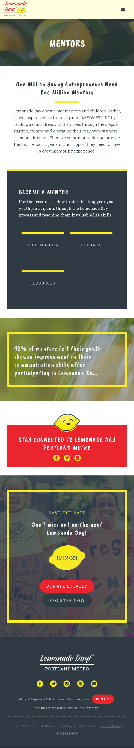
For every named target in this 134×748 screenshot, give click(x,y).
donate (103, 699)
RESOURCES (42, 283)
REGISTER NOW (43, 244)
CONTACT (91, 244)
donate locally (67, 586)
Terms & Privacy (111, 726)
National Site (73, 708)
